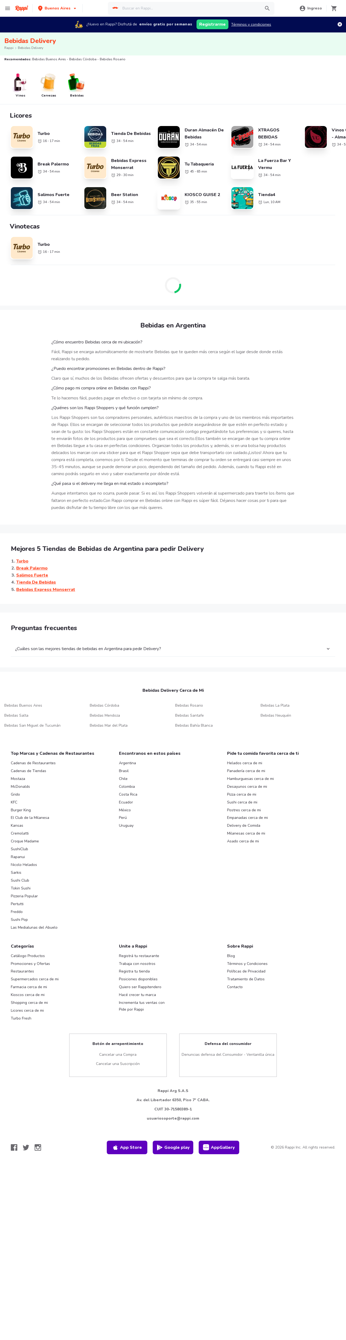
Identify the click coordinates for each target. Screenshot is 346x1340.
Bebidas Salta (16, 715)
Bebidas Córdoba (104, 705)
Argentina (127, 763)
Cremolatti (20, 833)
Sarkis (16, 872)
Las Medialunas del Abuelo (34, 927)
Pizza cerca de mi (241, 794)
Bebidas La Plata (275, 705)
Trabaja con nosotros (137, 963)
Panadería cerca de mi (246, 770)
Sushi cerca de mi (242, 802)
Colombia (127, 786)
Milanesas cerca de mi (246, 833)
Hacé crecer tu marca (137, 994)
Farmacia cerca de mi (29, 987)
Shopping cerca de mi (29, 1002)
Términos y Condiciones (247, 963)
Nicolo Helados (24, 864)
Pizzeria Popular (24, 896)
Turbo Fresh (21, 1018)
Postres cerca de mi (244, 810)
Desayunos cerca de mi (247, 786)
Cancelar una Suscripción (118, 1063)
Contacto (235, 987)
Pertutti (17, 903)
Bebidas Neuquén (276, 715)
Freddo (17, 911)
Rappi (9, 48)
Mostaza (18, 778)
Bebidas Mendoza (105, 715)
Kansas (17, 825)
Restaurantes (22, 971)
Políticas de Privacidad (246, 971)
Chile (123, 778)
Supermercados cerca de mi (35, 979)
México (125, 810)
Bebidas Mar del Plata (109, 725)
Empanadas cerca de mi (247, 817)
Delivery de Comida (243, 825)
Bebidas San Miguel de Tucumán (32, 725)
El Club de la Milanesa (30, 817)
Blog (231, 955)
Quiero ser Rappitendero (140, 987)
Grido (15, 794)
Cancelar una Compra (118, 1054)
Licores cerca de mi (27, 1010)
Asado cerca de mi (243, 841)
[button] (57, 8)
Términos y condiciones (251, 24)
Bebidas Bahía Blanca (194, 725)
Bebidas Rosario (189, 705)
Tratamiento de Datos (246, 979)
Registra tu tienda (134, 971)
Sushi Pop (19, 919)
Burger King (21, 810)
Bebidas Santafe (189, 715)
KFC (14, 802)
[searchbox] (190, 8)
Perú (123, 817)
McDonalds (20, 786)
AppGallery (219, 1147)
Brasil (124, 770)
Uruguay (126, 825)
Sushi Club (20, 880)
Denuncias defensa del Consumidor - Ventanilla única (228, 1054)
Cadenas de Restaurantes (33, 763)
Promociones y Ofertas (30, 963)
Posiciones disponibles (138, 979)
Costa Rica (128, 794)
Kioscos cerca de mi (28, 994)
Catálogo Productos (28, 955)
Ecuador (126, 802)
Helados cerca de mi (244, 763)
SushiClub (19, 849)
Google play (173, 1147)
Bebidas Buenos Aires (23, 705)
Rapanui (18, 856)
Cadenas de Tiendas (28, 770)
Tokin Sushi (21, 888)
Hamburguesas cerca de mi (250, 778)
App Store (127, 1147)
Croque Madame (25, 841)
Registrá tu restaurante (139, 955)
